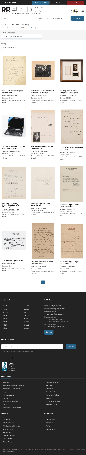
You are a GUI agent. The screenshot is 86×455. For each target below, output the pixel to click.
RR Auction (18, 449)
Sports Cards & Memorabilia (12, 407)
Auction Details (30, 28)
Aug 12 (26, 306)
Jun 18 (5, 318)
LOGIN (58, 2)
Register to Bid (50, 419)
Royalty (48, 398)
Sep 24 (26, 315)
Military (5, 404)
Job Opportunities (8, 423)
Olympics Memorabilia (53, 382)
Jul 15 (5, 325)
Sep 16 (26, 312)
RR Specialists (7, 432)
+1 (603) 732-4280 (59, 309)
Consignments (50, 429)
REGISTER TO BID (40, 2)
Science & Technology (53, 401)
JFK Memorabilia (8, 395)
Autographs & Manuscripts (11, 389)
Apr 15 (5, 306)
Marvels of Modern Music (11, 401)
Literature (6, 398)
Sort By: (3, 44)
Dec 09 (26, 328)
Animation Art (7, 382)
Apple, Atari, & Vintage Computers (14, 385)
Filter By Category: (8, 33)
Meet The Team (8, 429)
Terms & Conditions (9, 435)
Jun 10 (5, 315)
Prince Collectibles (52, 392)
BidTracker (49, 423)
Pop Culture (49, 385)
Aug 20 (26, 309)
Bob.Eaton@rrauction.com (55, 327)
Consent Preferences (7, 451)
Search (78, 18)
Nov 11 (26, 325)
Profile (48, 426)
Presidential (49, 389)
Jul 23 (5, 328)
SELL (75, 2)
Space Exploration (52, 404)
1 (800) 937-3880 (55, 306)
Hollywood (6, 392)
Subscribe (70, 347)
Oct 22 (26, 322)
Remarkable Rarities (52, 395)
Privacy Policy (7, 442)
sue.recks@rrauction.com (55, 314)
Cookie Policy (7, 439)
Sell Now (49, 332)
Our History (6, 419)
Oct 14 (26, 318)
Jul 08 (5, 322)
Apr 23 (5, 309)
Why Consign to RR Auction (12, 426)
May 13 (5, 312)
